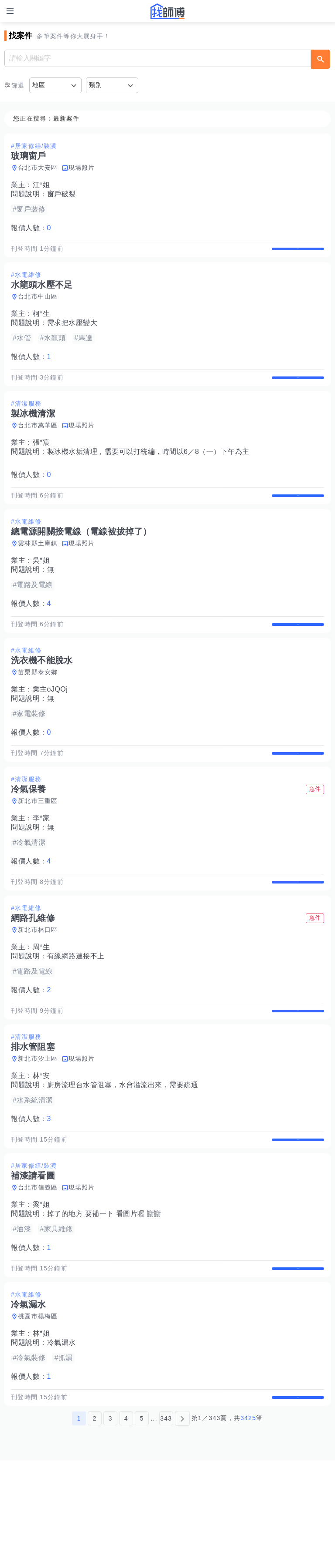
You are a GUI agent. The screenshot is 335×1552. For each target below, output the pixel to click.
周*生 (41, 1001)
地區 (39, 84)
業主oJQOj (50, 725)
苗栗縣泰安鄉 (38, 708)
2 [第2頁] (95, 1509)
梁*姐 (41, 1277)
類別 (96, 84)
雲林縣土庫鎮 (38, 570)
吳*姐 (41, 587)
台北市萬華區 (38, 443)
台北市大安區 (38, 167)
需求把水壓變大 (72, 332)
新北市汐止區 (38, 1122)
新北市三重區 (38, 846)
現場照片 (81, 167)
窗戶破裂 (61, 194)
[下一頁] (182, 1509)
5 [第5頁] (142, 1509)
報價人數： (31, 228)
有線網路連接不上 (76, 1011)
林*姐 (41, 1415)
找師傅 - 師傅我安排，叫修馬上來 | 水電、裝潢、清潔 (167, 11)
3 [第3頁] (111, 1509)
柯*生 (41, 322)
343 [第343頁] (166, 1509)
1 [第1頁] (79, 1509)
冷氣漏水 (61, 1424)
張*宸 (41, 460)
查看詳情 (298, 253)
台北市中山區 (38, 305)
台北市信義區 (38, 1260)
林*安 (41, 1139)
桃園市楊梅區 (38, 1398)
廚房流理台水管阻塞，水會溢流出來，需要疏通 (122, 1148)
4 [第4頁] (126, 1509)
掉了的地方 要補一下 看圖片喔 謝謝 (104, 1286)
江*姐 (41, 184)
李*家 (41, 863)
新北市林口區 (38, 984)
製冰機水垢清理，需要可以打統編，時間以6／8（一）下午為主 (148, 470)
